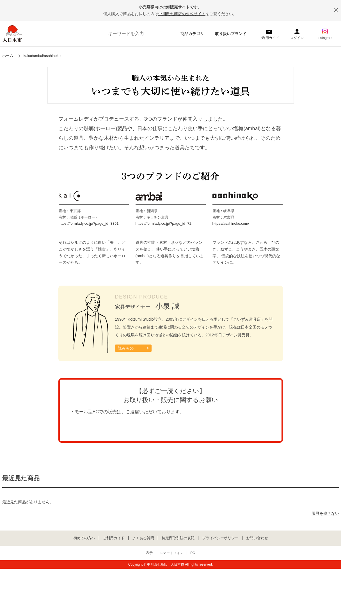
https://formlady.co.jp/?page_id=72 (164, 319)
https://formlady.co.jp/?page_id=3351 (89, 319)
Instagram (324, 38)
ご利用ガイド (269, 38)
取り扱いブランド (230, 33)
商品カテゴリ (192, 33)
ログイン (297, 38)
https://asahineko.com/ (230, 319)
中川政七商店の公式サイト (181, 14)
